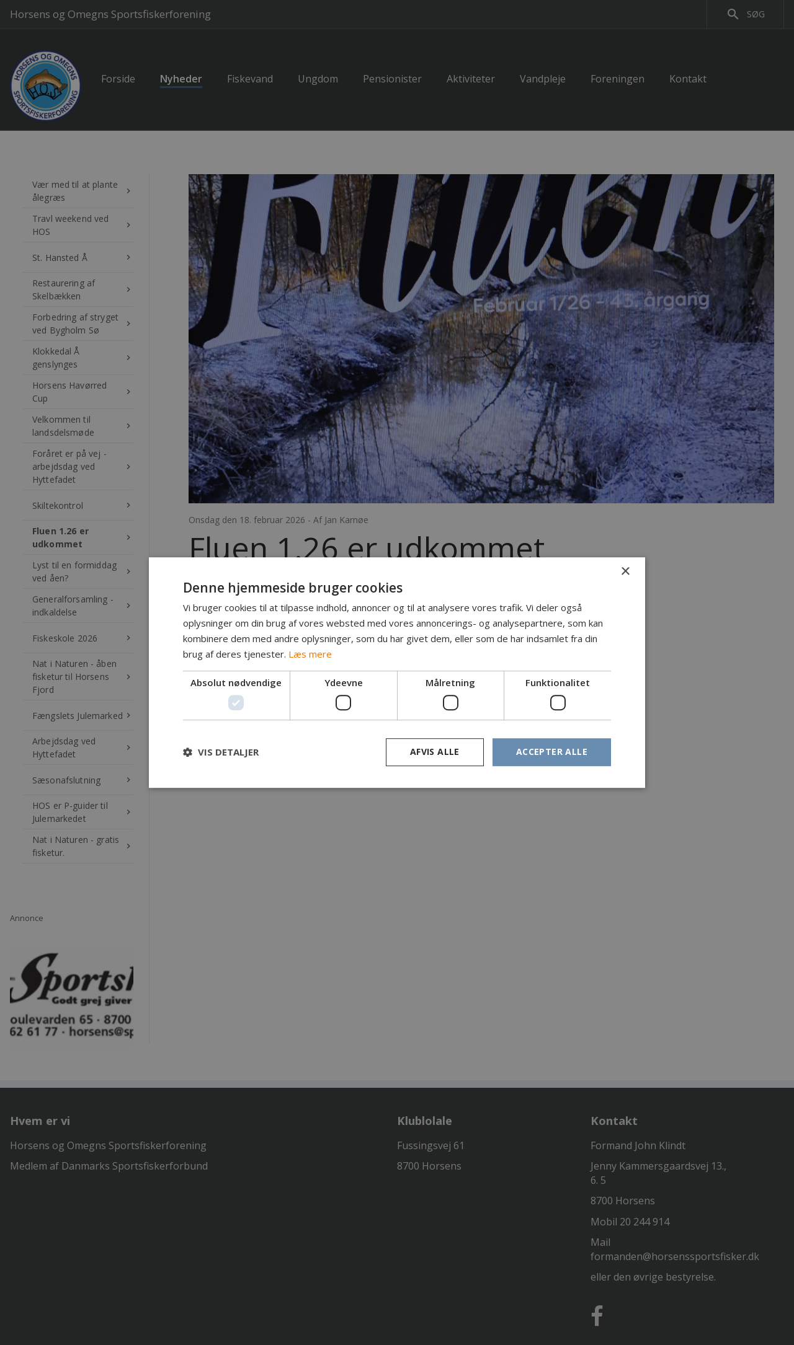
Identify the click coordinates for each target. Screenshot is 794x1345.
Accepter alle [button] (551, 751)
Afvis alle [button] (435, 751)
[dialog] (397, 672)
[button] (221, 751)
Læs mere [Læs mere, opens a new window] (310, 654)
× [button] (625, 571)
